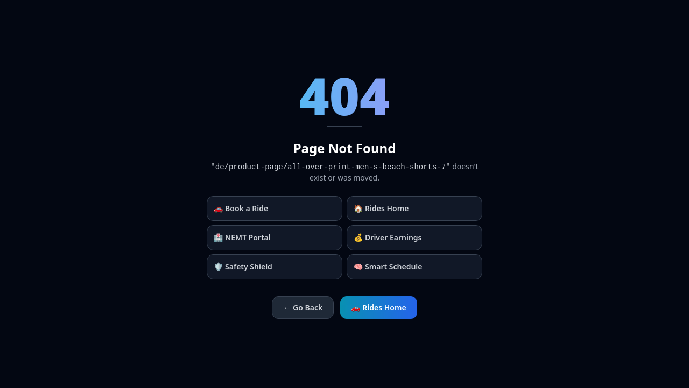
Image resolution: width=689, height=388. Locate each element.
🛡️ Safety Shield (243, 266)
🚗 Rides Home (378, 307)
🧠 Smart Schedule (388, 266)
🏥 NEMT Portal (242, 237)
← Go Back (302, 307)
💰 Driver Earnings (388, 237)
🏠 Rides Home (381, 208)
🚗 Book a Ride (241, 208)
